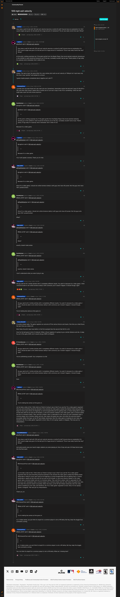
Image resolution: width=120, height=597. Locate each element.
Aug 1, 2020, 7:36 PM (40, 342)
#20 (84, 529)
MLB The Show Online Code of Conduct (61, 579)
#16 (84, 387)
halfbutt (19, 26)
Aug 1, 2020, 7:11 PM (41, 296)
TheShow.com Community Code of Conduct (36, 579)
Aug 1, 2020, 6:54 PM (39, 165)
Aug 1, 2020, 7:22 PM (36, 322)
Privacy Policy (19, 579)
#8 (84, 195)
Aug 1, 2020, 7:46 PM (37, 387)
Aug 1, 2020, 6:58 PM (38, 253)
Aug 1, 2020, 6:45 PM (38, 103)
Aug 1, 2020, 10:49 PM (41, 529)
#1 (84, 26)
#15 (84, 364)
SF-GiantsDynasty (20, 342)
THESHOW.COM (8, 1)
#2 (84, 41)
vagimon (19, 41)
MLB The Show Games (79, 579)
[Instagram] (12, 571)
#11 (84, 281)
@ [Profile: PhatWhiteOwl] (21, 140)
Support (104, 1)
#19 (84, 499)
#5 (84, 103)
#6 (84, 137)
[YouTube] (22, 571)
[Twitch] (26, 571)
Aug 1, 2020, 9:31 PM (39, 457)
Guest (29, 41)
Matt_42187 (20, 165)
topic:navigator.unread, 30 (101, 39)
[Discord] (31, 571)
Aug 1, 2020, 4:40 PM (32, 26)
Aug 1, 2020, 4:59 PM (32, 71)
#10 (84, 253)
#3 (84, 71)
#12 (84, 296)
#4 (84, 86)
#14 (84, 342)
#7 (84, 165)
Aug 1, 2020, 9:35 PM (39, 499)
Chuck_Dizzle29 (21, 322)
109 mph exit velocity (33, 44)
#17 (84, 432)
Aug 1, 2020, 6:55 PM (38, 195)
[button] (2, 592)
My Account (112, 1)
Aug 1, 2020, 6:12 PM (36, 86)
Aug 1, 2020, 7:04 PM (34, 281)
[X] (7, 571)
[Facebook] (17, 571)
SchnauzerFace (21, 86)
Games (98, 1)
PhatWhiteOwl (19, 103)
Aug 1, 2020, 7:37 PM (38, 364)
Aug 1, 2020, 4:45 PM (37, 41)
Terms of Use (9, 579)
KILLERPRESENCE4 (22, 432)
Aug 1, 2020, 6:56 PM (39, 225)
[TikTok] (36, 571)
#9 (84, 225)
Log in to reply (103, 19)
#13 (84, 322)
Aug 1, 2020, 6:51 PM (37, 137)
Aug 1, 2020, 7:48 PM (43, 432)
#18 (84, 457)
